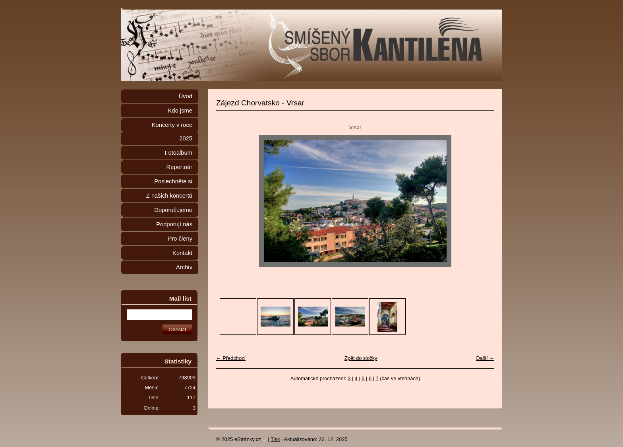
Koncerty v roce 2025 (172, 132)
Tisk (275, 439)
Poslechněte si (173, 181)
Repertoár (179, 167)
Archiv (184, 267)
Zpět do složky (360, 358)
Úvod (185, 96)
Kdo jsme (180, 110)
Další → (485, 358)
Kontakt (182, 253)
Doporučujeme (173, 210)
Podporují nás (174, 224)
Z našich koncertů (169, 195)
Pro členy (180, 238)
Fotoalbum (178, 153)
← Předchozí (231, 358)
